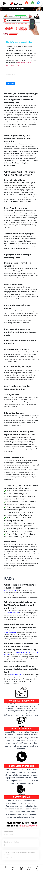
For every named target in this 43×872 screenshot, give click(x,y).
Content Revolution (10, 842)
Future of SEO (8, 832)
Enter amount (10, 75)
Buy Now (10, 83)
